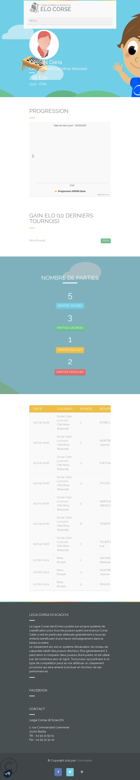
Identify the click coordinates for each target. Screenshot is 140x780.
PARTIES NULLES (70, 350)
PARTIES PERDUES (70, 372)
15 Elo (106, 240)
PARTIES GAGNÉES (70, 327)
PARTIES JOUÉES (70, 305)
